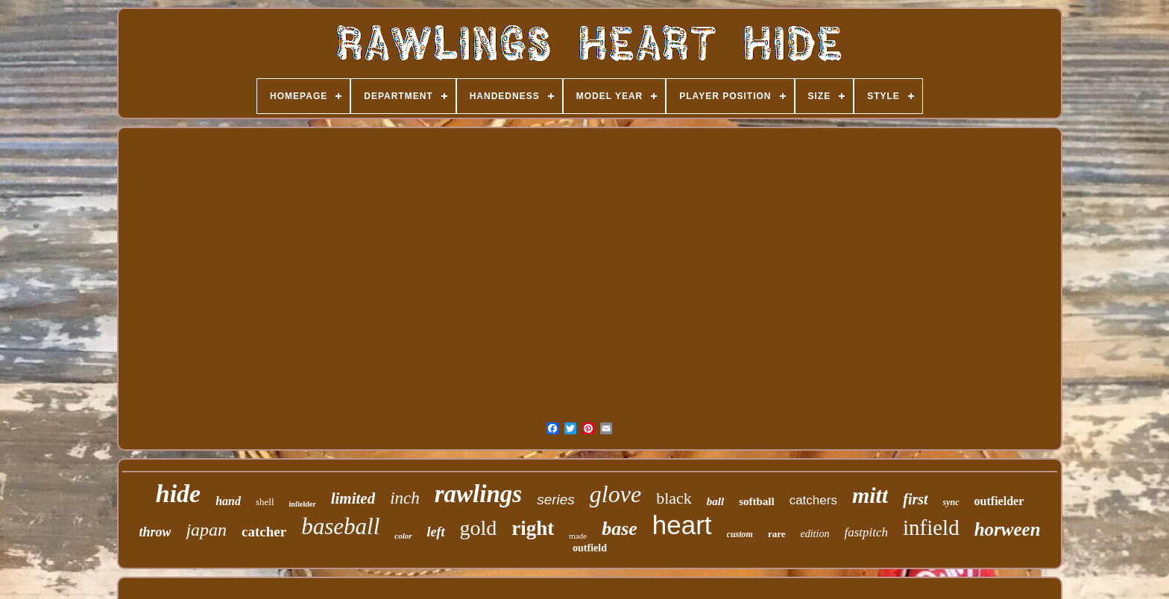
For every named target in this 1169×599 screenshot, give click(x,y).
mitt (870, 495)
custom (740, 534)
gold (478, 527)
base (619, 528)
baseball (340, 526)
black (674, 498)
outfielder (999, 501)
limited (353, 498)
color (403, 535)
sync (951, 502)
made (578, 535)
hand (228, 501)
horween (1007, 529)
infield (931, 527)
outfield (590, 548)
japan (206, 529)
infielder (302, 504)
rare (777, 533)
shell (265, 501)
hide (178, 493)
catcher (264, 531)
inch (405, 498)
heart (682, 524)
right (532, 528)
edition (815, 533)
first (915, 499)
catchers (813, 500)
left (436, 531)
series (556, 499)
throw (155, 531)
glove (615, 494)
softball (757, 501)
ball (715, 501)
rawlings (478, 494)
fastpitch (866, 532)
